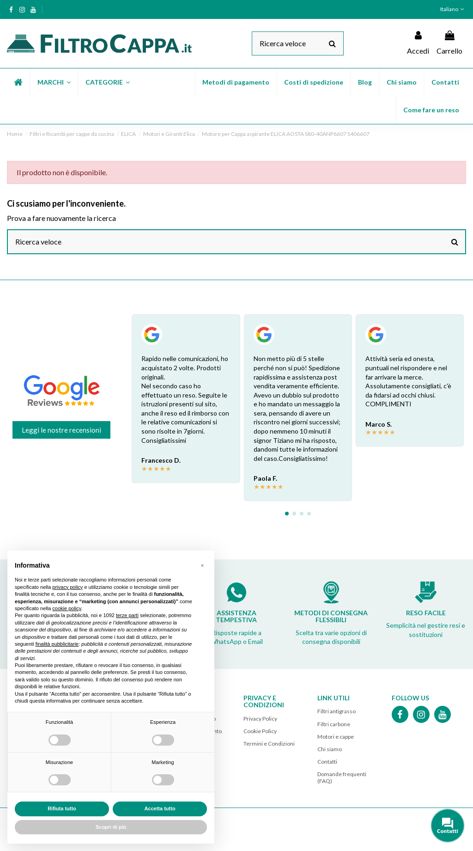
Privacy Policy (260, 718)
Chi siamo (329, 749)
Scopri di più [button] (111, 827)
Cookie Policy (260, 731)
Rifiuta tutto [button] (62, 808)
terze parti (127, 615)
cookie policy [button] (66, 608)
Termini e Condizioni (269, 743)
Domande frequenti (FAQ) (341, 777)
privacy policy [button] (67, 587)
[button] (54, 82)
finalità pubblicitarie (57, 644)
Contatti (327, 761)
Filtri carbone (333, 724)
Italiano (453, 9)
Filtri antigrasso (336, 711)
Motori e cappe (335, 736)
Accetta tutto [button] (159, 808)
